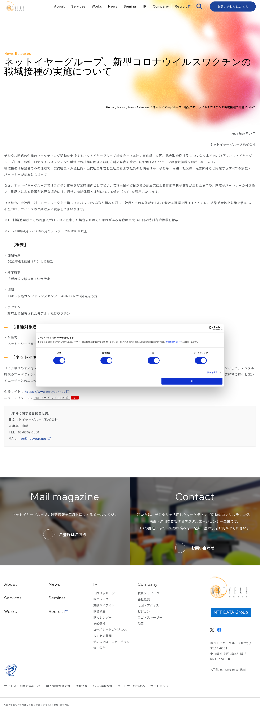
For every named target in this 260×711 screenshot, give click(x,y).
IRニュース (101, 599)
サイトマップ (159, 686)
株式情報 (99, 623)
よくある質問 (102, 635)
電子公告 (99, 648)
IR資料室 (99, 611)
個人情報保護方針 (58, 686)
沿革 (141, 623)
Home (110, 107)
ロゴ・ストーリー (150, 617)
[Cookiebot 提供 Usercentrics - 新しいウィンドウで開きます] (204, 328)
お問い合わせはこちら (232, 14)
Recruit (56, 611)
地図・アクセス (148, 605)
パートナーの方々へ (131, 686)
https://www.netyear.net (44, 391)
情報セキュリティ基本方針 (94, 686)
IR (95, 584)
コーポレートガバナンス (110, 629)
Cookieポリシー (173, 342)
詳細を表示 (212, 372)
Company (147, 584)
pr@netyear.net (33, 438)
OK (191, 381)
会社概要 (144, 599)
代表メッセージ (104, 593)
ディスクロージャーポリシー (113, 642)
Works (10, 611)
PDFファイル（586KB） (52, 398)
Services (13, 598)
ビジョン (144, 611)
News (121, 107)
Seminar (57, 598)
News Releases (139, 107)
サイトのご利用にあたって (22, 686)
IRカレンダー (102, 617)
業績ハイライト (104, 605)
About (10, 584)
